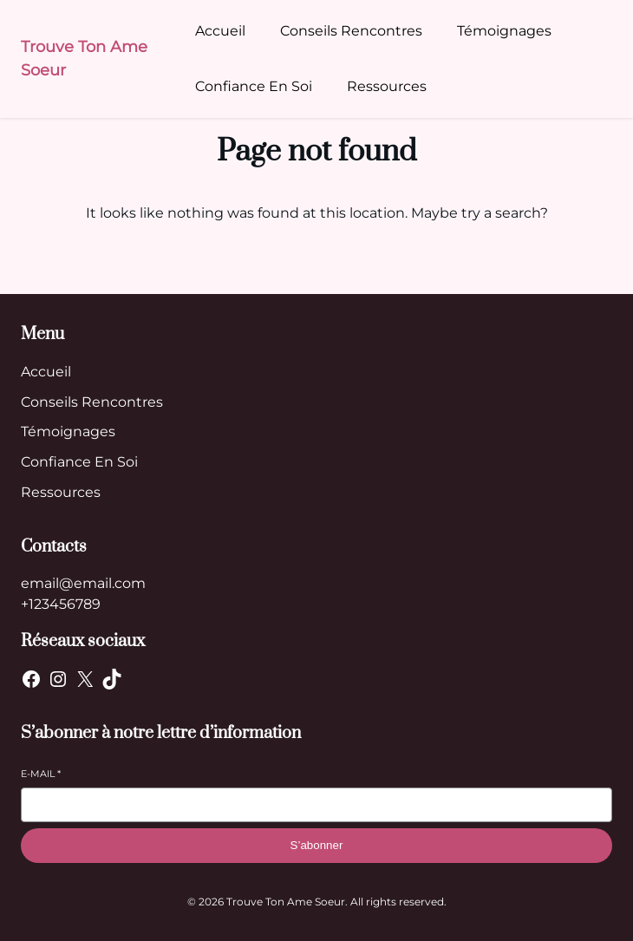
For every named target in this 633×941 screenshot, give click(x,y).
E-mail (41, 774)
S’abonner (316, 845)
